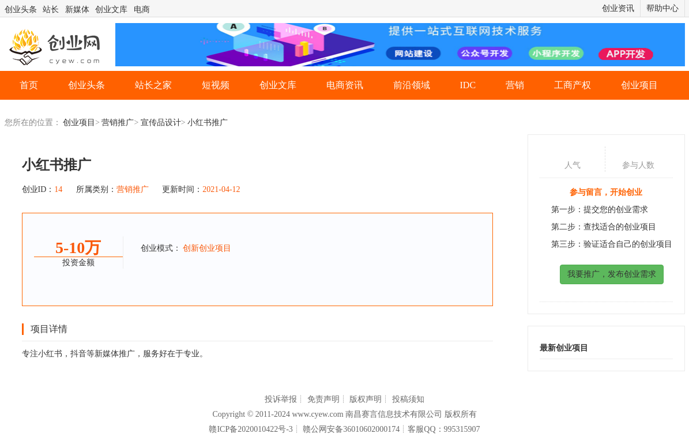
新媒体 (77, 9)
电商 (142, 9)
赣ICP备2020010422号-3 (250, 429)
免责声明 (323, 399)
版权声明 (365, 399)
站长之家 (153, 85)
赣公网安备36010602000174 (351, 429)
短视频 (215, 85)
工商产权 (572, 85)
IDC (468, 85)
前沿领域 (411, 85)
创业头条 (21, 9)
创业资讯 (618, 8)
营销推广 (117, 122)
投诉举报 (281, 399)
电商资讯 (344, 85)
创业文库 (111, 9)
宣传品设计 (161, 122)
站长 (51, 9)
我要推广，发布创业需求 (611, 274)
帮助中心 (662, 8)
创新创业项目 (207, 248)
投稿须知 (408, 399)
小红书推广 (207, 122)
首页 (29, 85)
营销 (515, 85)
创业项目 (639, 85)
